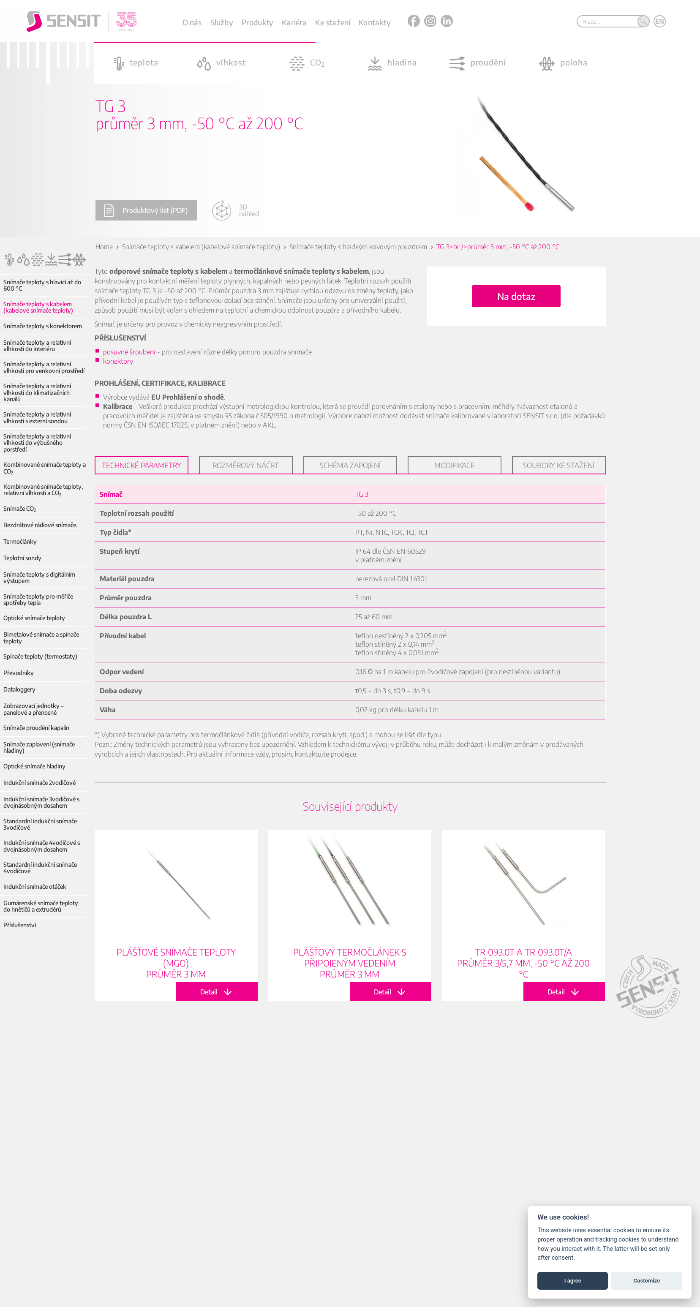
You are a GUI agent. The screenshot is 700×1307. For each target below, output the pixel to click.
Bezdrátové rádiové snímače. (40, 525)
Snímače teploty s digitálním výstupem (39, 577)
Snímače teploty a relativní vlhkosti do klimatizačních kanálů (37, 392)
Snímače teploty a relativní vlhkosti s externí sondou (37, 417)
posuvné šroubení (129, 352)
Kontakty (374, 22)
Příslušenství (19, 925)
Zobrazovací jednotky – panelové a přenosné (33, 709)
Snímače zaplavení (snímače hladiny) (39, 747)
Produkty (257, 22)
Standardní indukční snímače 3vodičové (40, 824)
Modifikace (454, 465)
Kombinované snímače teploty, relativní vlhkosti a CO (43, 489)
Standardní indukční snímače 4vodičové (40, 867)
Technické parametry (141, 465)
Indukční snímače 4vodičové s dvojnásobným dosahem (41, 845)
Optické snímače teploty (34, 618)
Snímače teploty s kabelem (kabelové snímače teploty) (38, 307)
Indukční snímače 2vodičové (39, 782)
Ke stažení (332, 22)
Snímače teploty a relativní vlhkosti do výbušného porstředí (37, 442)
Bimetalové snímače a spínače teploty (41, 637)
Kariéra (294, 22)
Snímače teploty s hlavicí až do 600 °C (42, 285)
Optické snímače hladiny (34, 766)
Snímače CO (19, 508)
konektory (118, 361)
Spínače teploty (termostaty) (40, 656)
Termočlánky (20, 541)
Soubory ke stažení (558, 465)
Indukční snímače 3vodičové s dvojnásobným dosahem (41, 802)
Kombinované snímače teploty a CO (44, 467)
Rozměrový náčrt (245, 465)
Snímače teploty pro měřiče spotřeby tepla (38, 599)
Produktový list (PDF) (146, 210)
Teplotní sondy (22, 558)
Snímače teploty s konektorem (42, 326)
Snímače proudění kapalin (36, 727)
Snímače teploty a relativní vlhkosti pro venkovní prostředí (43, 367)
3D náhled (235, 210)
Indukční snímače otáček (34, 886)
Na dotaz (516, 296)
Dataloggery (19, 689)
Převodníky (18, 673)
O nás (192, 22)
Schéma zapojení (350, 465)
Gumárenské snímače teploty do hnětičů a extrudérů (40, 906)
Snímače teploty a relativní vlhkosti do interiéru (37, 345)
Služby (221, 22)
